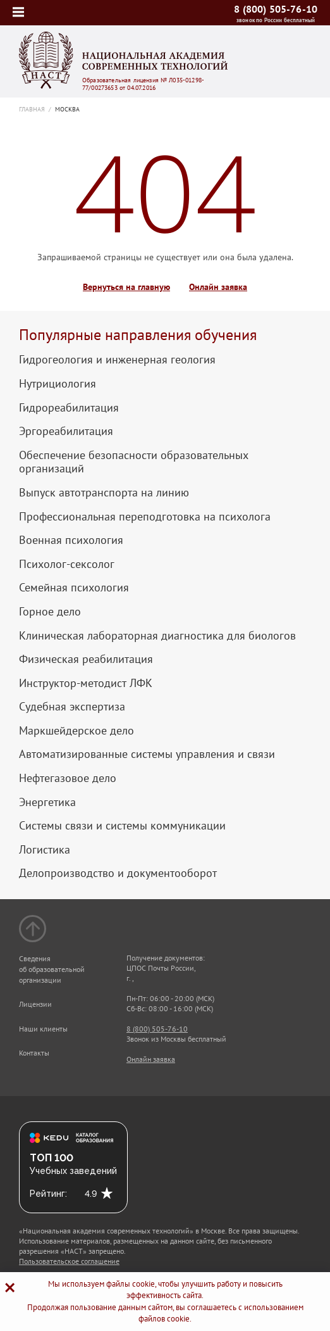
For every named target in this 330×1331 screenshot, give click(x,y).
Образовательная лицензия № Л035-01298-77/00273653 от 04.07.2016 (143, 84)
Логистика (44, 850)
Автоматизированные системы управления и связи (147, 754)
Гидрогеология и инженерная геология (117, 360)
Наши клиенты (43, 1028)
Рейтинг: (48, 1194)
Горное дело (50, 612)
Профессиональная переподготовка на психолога (145, 517)
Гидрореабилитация (69, 408)
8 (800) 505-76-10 (275, 9)
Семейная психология (74, 588)
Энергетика (47, 802)
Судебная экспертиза (72, 707)
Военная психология (71, 540)
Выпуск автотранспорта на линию (104, 493)
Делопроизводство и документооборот (118, 873)
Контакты (34, 1052)
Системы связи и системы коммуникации (122, 826)
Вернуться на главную (126, 287)
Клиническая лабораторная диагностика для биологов (157, 636)
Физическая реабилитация (86, 659)
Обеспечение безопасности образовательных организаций (133, 462)
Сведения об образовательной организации (52, 969)
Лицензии (35, 1004)
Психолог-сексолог (66, 564)
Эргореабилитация (66, 431)
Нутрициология (57, 384)
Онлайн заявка (218, 287)
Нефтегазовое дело (67, 778)
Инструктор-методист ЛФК (85, 683)
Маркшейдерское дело (76, 731)
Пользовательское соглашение (69, 1261)
